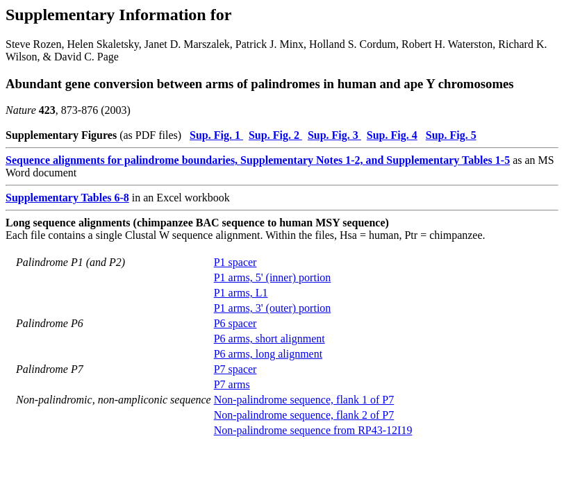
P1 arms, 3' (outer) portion (272, 308)
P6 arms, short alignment (269, 338)
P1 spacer (235, 262)
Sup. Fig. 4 (392, 135)
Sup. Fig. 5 (451, 135)
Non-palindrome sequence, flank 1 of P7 (304, 400)
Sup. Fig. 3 (334, 135)
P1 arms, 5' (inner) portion (272, 277)
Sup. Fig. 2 (275, 135)
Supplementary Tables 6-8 (67, 197)
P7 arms (232, 384)
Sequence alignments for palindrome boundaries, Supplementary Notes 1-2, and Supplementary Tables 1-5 (258, 160)
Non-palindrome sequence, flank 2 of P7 (304, 415)
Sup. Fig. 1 (216, 135)
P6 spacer (235, 323)
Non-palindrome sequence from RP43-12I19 (313, 430)
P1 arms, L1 (241, 293)
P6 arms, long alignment (268, 354)
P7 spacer (235, 369)
